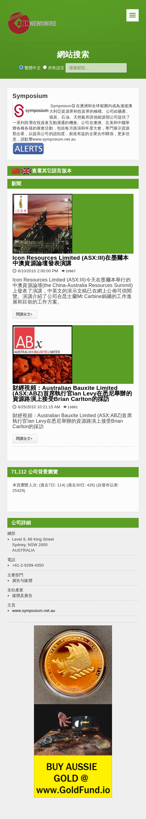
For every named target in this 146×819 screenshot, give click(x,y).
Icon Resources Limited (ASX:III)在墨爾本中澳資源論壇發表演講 (71, 260)
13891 (73, 407)
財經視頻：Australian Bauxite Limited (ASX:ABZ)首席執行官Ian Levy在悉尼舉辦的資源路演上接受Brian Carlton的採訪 (72, 393)
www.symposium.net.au (33, 610)
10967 (71, 271)
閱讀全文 (25, 314)
